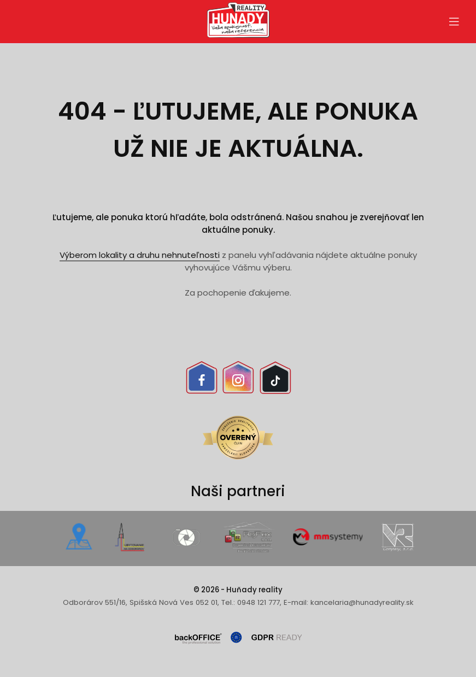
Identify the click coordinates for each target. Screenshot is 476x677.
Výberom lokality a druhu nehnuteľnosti (140, 255)
